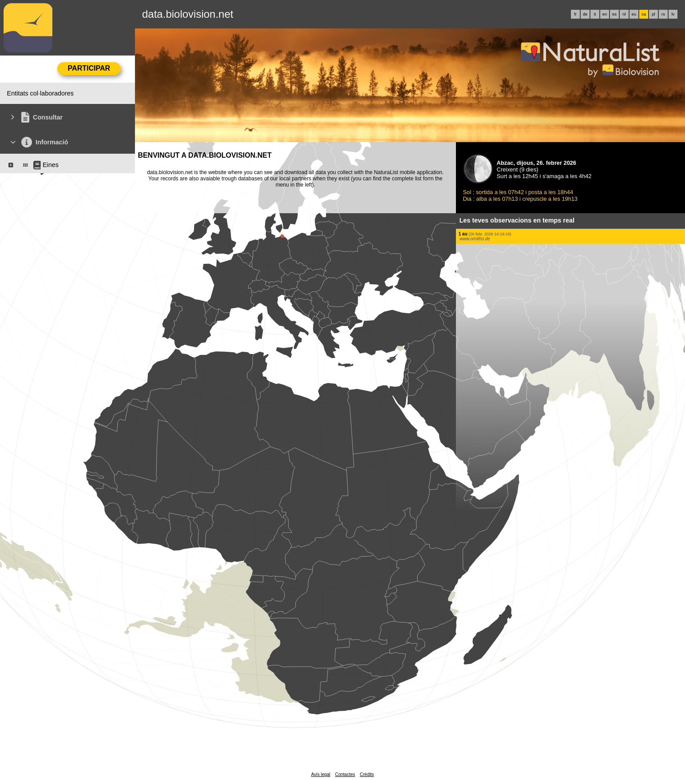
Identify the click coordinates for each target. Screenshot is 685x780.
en (604, 14)
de (585, 14)
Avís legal (320, 774)
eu (634, 14)
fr (575, 14)
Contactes (345, 774)
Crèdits (367, 774)
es (614, 14)
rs (663, 14)
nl (624, 14)
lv (673, 14)
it (595, 14)
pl (653, 14)
